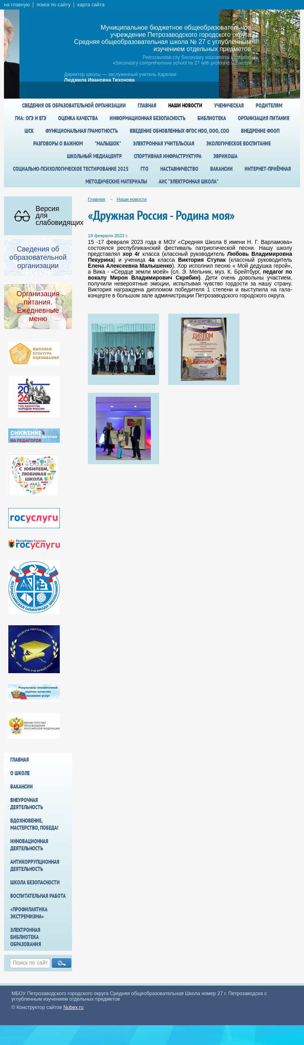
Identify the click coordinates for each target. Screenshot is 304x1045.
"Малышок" (108, 143)
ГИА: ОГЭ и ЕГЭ (30, 118)
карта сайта (90, 5)
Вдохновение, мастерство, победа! (34, 824)
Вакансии (221, 168)
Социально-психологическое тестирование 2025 (71, 168)
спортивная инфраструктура (167, 156)
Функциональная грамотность (82, 130)
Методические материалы (116, 181)
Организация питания (263, 118)
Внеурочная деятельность (26, 803)
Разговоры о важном (58, 143)
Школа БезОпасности (35, 882)
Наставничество (179, 168)
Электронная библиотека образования (25, 937)
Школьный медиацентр (94, 156)
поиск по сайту (53, 5)
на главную (17, 5)
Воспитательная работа (38, 895)
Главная (147, 105)
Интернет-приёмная (268, 168)
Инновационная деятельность (29, 845)
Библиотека (212, 118)
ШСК (29, 130)
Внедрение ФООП (260, 130)
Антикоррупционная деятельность (34, 865)
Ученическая (229, 105)
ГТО (144, 168)
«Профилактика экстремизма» (29, 913)
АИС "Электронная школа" (188, 181)
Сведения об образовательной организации (74, 105)
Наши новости (185, 105)
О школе (20, 773)
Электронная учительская (163, 143)
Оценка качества (78, 118)
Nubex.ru (73, 1007)
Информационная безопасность (148, 118)
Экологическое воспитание (238, 143)
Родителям (269, 105)
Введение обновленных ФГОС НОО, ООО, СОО (179, 130)
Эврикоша (225, 156)
